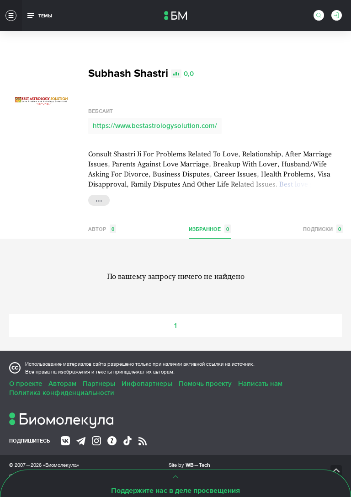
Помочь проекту (205, 383)
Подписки (323, 228)
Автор (102, 228)
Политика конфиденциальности (61, 393)
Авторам (62, 383)
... (99, 199)
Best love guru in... (308, 185)
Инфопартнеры (147, 383)
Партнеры (99, 383)
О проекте (25, 383)
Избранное (210, 228)
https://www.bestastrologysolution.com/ (155, 126)
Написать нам (260, 383)
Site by (189, 465)
